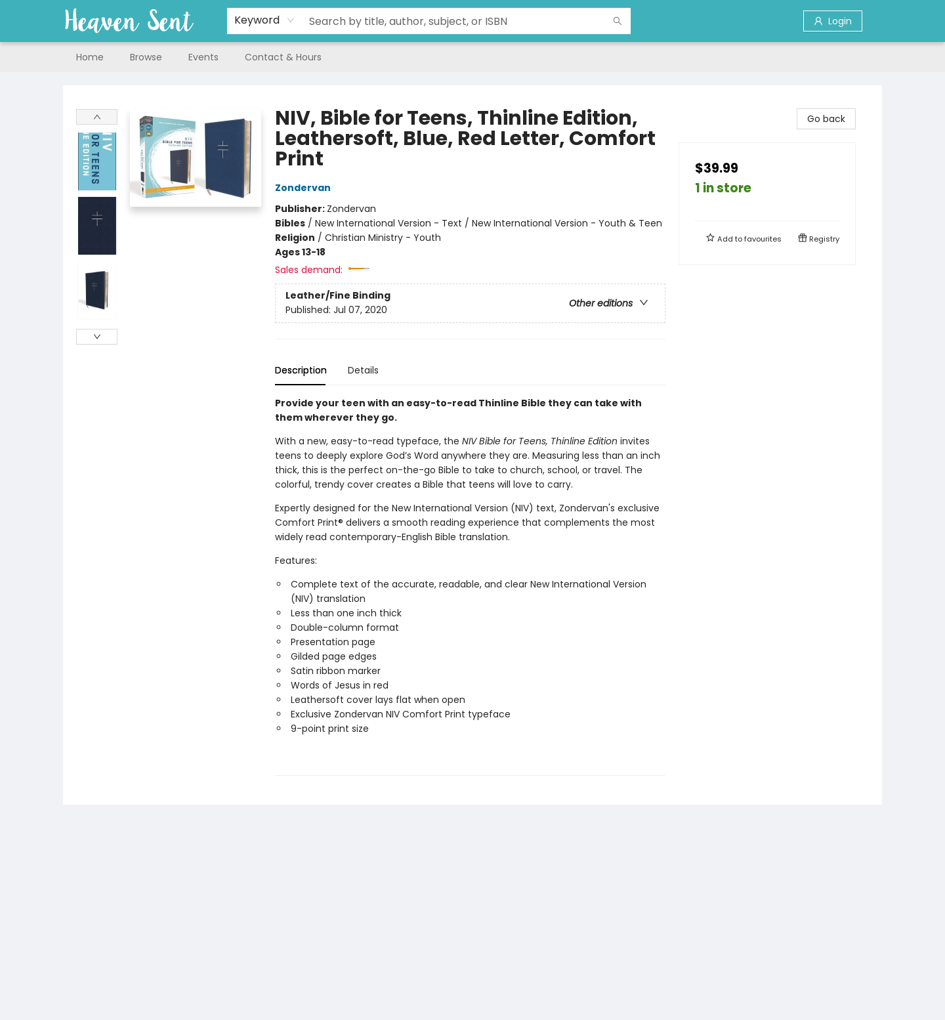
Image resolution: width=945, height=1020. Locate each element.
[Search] (617, 21)
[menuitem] (90, 57)
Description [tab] (301, 370)
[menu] (472, 57)
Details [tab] (363, 370)
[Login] (832, 21)
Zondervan (305, 187)
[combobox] (265, 20)
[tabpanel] (470, 586)
